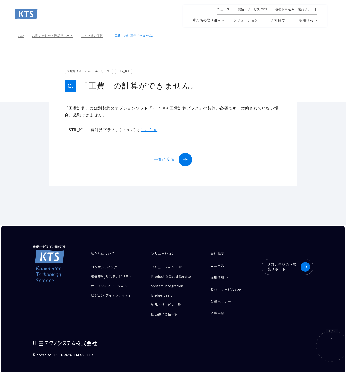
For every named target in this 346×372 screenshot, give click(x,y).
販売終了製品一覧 (166, 309)
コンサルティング (106, 266)
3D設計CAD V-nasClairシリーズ (88, 71)
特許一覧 (217, 309)
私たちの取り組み (207, 20)
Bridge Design (164, 292)
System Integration (169, 283)
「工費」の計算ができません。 (133, 35)
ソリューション (245, 20)
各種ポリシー (220, 298)
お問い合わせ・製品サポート (52, 35)
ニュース (223, 9)
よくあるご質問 (92, 35)
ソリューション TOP (169, 266)
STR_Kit (123, 71)
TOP (21, 35)
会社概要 (278, 20)
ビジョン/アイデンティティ (114, 292)
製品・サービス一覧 (168, 300)
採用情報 (306, 20)
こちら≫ (149, 130)
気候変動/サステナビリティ (114, 275)
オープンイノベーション (111, 283)
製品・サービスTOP (225, 287)
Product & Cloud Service (173, 275)
